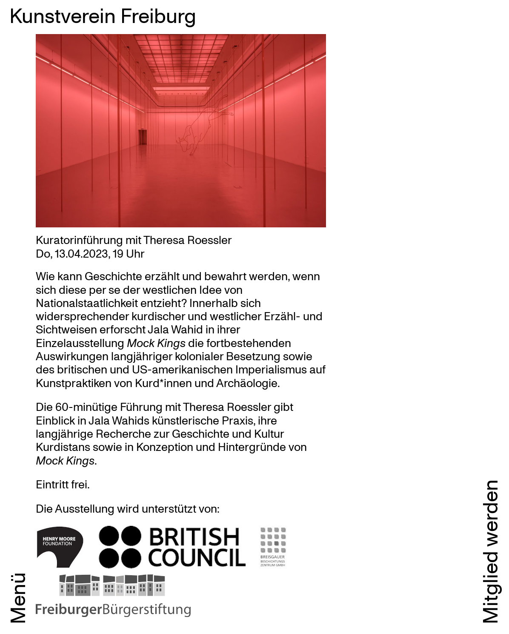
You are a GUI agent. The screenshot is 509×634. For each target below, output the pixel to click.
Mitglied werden (489, 551)
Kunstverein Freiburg (102, 15)
